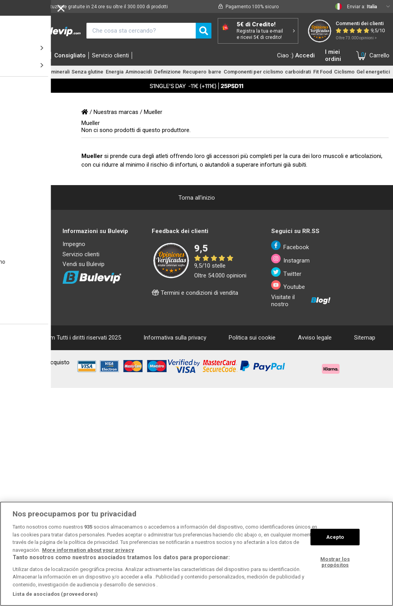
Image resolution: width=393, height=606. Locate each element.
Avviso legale (315, 337)
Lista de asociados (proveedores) (55, 594)
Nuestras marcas (116, 112)
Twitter (286, 272)
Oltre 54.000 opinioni (220, 275)
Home (14, 55)
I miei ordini (333, 55)
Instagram (290, 259)
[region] (196, 553)
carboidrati (298, 72)
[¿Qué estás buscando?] (141, 31)
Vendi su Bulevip (83, 264)
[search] (203, 31)
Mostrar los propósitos (334, 562)
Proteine (13, 72)
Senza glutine (87, 72)
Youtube (288, 285)
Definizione (167, 72)
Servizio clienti (110, 55)
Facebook (290, 246)
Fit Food (322, 72)
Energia (114, 72)
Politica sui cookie (252, 337)
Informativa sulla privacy (174, 337)
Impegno (73, 244)
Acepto (335, 537)
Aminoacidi (138, 72)
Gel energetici (373, 72)
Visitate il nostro (301, 301)
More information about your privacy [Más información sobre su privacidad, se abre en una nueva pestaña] (88, 550)
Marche (38, 55)
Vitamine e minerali (48, 72)
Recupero (194, 72)
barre (214, 72)
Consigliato (70, 55)
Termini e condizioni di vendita (195, 292)
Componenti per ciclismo (253, 72)
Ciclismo (344, 72)
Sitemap (364, 337)
